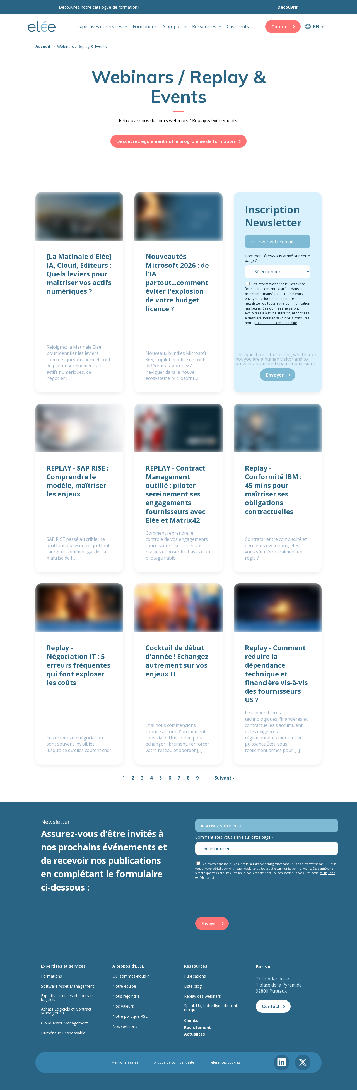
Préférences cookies (224, 1062)
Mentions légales (125, 1062)
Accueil (42, 46)
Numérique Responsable (63, 1033)
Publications (195, 976)
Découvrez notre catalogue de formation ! (99, 7)
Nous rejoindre (125, 996)
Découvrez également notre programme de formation (176, 141)
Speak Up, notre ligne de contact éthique (213, 1008)
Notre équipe (124, 986)
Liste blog (193, 986)
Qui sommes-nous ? (130, 976)
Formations (145, 26)
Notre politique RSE (130, 1016)
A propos (172, 26)
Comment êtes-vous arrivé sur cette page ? (277, 258)
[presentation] (277, 341)
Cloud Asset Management (64, 1023)
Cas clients (238, 26)
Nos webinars (124, 1026)
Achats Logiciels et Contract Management (66, 1011)
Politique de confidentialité (173, 1062)
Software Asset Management (67, 986)
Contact (280, 26)
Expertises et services (99, 26)
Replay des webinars (202, 996)
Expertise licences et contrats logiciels (67, 998)
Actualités (194, 1034)
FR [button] (316, 26)
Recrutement (197, 1027)
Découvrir (288, 7)
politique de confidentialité (275, 322)
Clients (191, 1020)
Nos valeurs (123, 1006)
